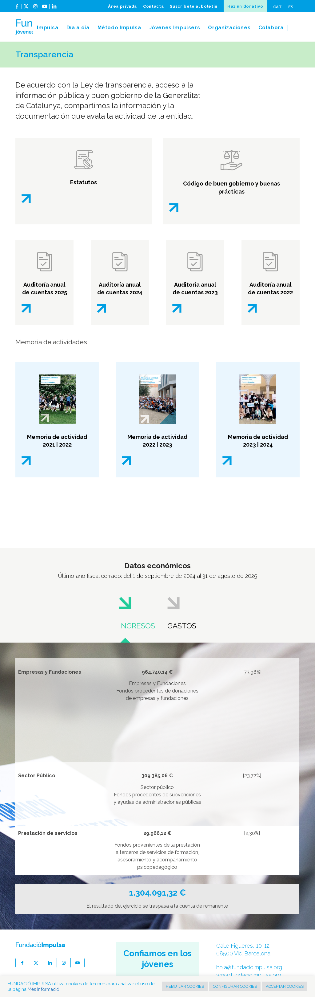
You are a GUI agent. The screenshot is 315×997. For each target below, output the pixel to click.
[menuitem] (122, 6)
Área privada (122, 6)
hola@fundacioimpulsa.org (249, 967)
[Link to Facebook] (17, 8)
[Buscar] (294, 28)
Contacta (153, 6)
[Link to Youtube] (44, 8)
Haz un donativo (245, 6)
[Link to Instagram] (35, 8)
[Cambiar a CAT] (277, 7)
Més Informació (43, 989)
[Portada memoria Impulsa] (257, 399)
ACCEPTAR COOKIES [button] (285, 986)
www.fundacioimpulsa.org (248, 975)
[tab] (137, 613)
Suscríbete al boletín (193, 6)
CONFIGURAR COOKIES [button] (235, 986)
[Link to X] (26, 8)
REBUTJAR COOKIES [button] (185, 986)
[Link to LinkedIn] (54, 8)
